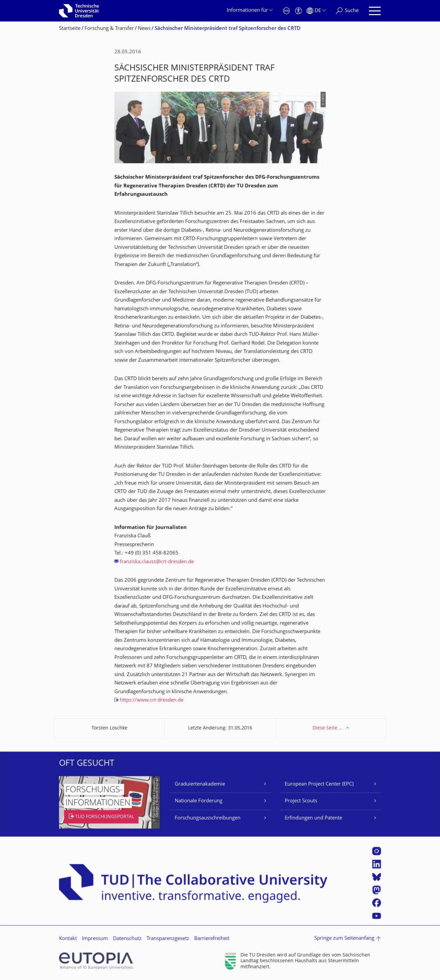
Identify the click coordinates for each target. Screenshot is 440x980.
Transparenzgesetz (168, 938)
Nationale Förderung (198, 801)
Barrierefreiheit (211, 938)
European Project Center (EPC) (319, 784)
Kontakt (68, 938)
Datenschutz (127, 938)
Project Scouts (301, 801)
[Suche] (347, 11)
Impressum (95, 938)
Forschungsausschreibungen (207, 818)
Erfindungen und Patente (313, 818)
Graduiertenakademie (200, 784)
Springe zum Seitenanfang (344, 938)
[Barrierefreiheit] (298, 11)
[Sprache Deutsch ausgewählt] (316, 11)
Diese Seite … (327, 728)
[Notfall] (286, 11)
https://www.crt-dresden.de (151, 700)
